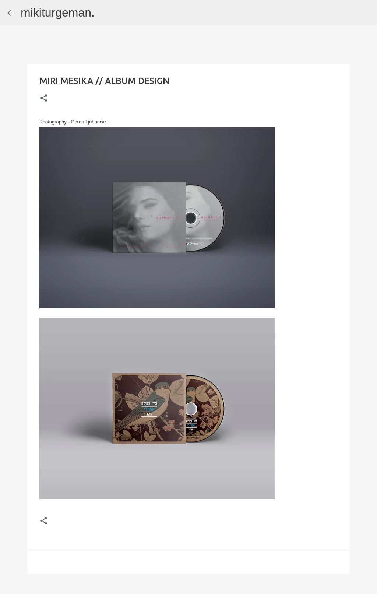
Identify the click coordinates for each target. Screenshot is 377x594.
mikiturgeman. (58, 12)
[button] (43, 99)
